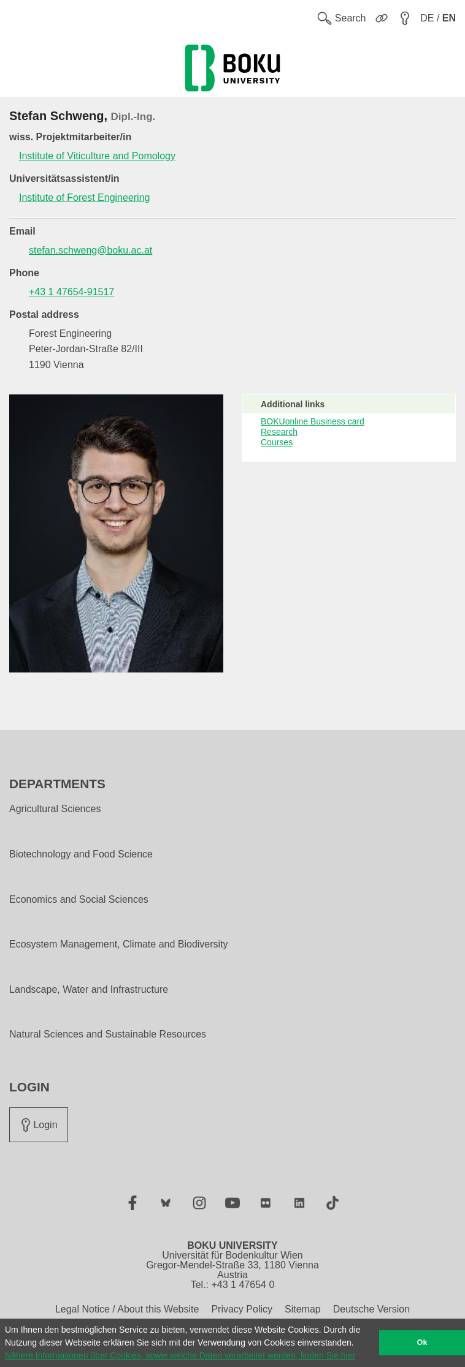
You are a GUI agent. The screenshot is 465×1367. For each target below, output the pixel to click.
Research (279, 432)
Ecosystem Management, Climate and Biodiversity (118, 944)
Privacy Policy (241, 1309)
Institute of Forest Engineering (84, 197)
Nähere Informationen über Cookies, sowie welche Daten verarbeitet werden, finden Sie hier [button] (180, 1355)
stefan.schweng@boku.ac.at (90, 250)
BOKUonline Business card (312, 421)
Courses (277, 442)
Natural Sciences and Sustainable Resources (107, 1034)
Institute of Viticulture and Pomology (97, 156)
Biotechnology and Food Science (81, 854)
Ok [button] (422, 1342)
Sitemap (303, 1309)
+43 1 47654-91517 (71, 292)
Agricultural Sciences (55, 809)
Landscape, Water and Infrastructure (88, 990)
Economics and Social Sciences (78, 900)
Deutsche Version (371, 1309)
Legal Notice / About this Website (127, 1309)
